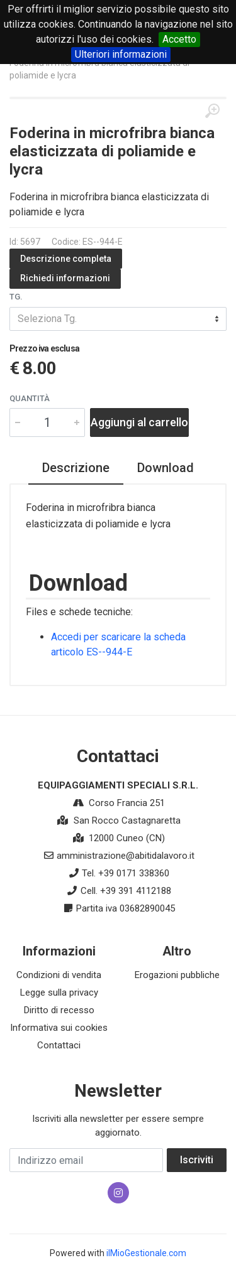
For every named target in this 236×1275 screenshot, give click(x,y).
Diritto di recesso (59, 1010)
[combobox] (118, 319)
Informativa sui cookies (59, 1027)
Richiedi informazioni (65, 278)
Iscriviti (196, 1160)
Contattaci (59, 1045)
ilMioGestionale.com (146, 1253)
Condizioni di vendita (58, 975)
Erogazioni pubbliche (177, 975)
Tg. (16, 296)
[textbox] (118, 319)
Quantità (29, 398)
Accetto (179, 39)
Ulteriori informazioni (121, 54)
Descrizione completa (65, 259)
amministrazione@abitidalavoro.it (125, 855)
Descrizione (76, 467)
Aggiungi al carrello (139, 422)
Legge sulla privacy (59, 992)
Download (165, 467)
